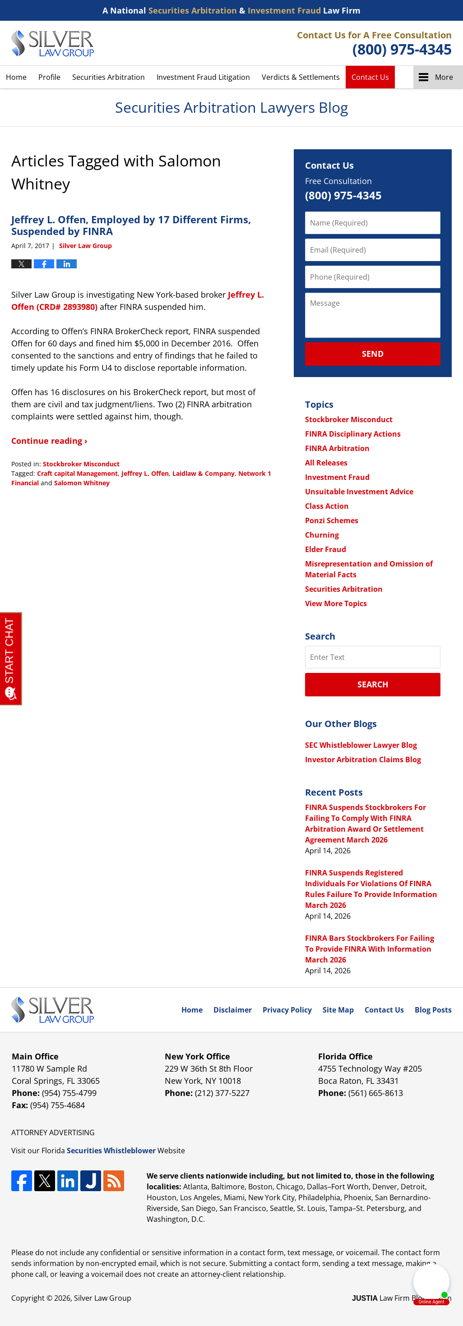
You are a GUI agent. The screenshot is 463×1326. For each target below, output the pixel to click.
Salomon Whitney (82, 483)
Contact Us (370, 77)
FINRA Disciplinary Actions (353, 434)
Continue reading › (49, 440)
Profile (49, 77)
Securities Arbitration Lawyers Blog (52, 43)
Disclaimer (232, 1010)
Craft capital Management (77, 473)
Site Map (338, 1010)
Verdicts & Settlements (301, 77)
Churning (322, 535)
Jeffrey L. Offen (145, 473)
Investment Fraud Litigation (203, 77)
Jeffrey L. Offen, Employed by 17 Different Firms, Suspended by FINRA (131, 225)
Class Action (327, 506)
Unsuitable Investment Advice (359, 492)
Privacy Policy (287, 1010)
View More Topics (336, 603)
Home (16, 77)
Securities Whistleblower (111, 1151)
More (444, 77)
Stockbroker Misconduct (81, 464)
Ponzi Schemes (331, 520)
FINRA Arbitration (337, 448)
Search (373, 684)
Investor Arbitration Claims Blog (363, 759)
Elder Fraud (325, 549)
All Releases (326, 463)
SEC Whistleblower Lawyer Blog (361, 745)
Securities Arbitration (108, 77)
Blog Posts (433, 1010)
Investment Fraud (337, 477)
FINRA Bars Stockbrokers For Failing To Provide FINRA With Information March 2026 (369, 949)
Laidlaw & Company (203, 473)
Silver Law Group (102, 1298)
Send (373, 353)
